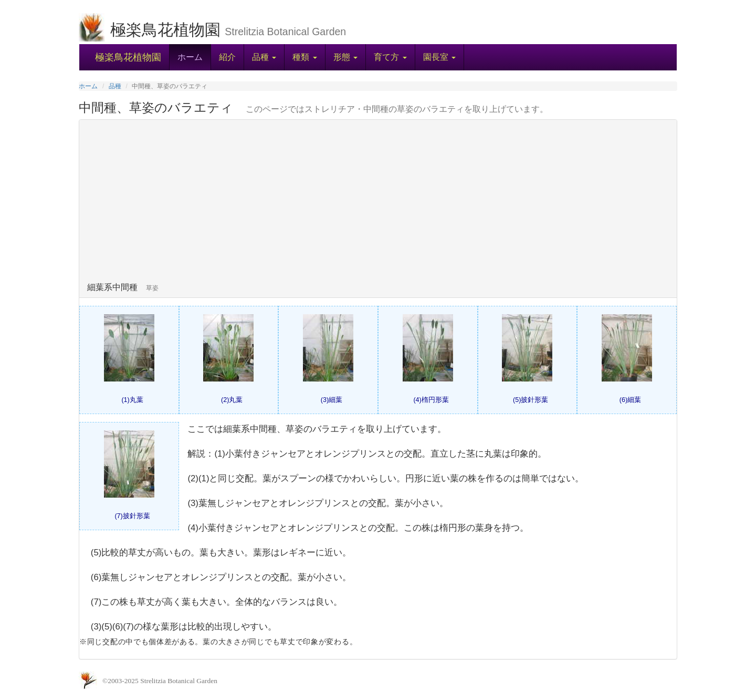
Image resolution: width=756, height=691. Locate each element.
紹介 (227, 57)
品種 (115, 86)
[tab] (378, 208)
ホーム (190, 57)
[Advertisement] (378, 203)
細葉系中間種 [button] (126, 287)
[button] (264, 57)
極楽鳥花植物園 (128, 57)
